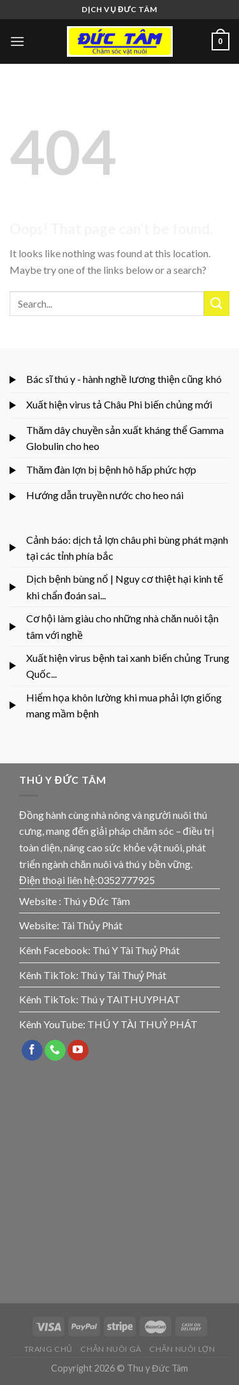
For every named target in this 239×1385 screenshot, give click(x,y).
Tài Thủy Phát (91, 925)
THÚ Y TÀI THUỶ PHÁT (142, 1024)
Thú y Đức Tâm (96, 901)
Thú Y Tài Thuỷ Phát (136, 950)
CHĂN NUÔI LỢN (182, 1349)
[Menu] (17, 41)
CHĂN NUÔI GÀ (110, 1349)
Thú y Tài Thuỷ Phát (123, 975)
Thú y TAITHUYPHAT (130, 999)
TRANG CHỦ (48, 1349)
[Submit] (216, 303)
